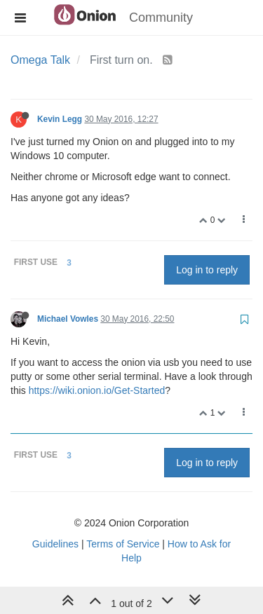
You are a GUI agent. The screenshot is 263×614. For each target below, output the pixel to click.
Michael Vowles (67, 319)
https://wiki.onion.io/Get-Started (97, 390)
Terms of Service (122, 544)
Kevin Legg (59, 119)
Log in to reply (207, 269)
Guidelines (55, 544)
